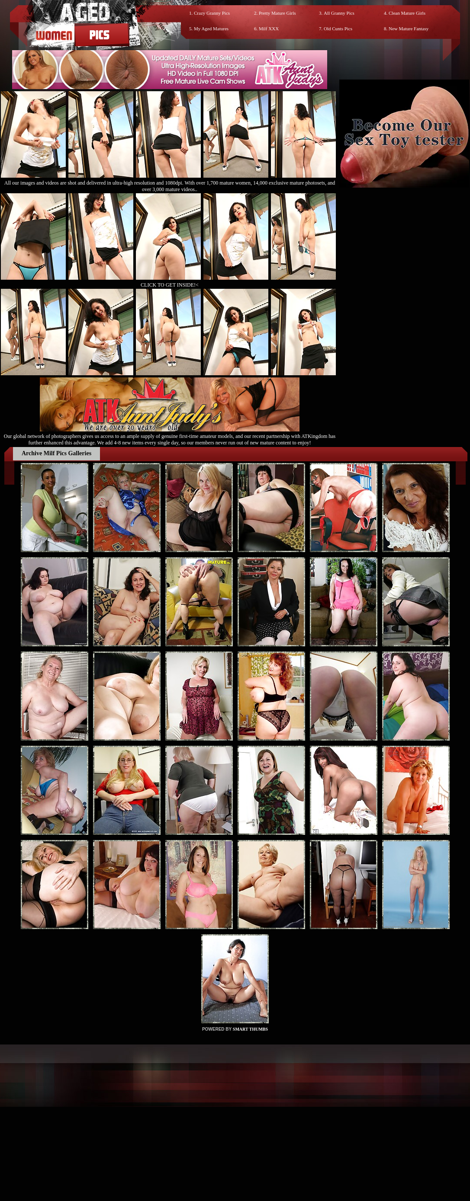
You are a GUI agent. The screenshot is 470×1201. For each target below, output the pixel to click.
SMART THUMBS (250, 1029)
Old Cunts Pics (338, 28)
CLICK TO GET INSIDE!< (170, 285)
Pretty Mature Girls (277, 13)
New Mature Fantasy (408, 28)
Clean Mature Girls (407, 13)
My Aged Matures (211, 28)
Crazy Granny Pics (212, 13)
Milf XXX (269, 28)
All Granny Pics (339, 13)
